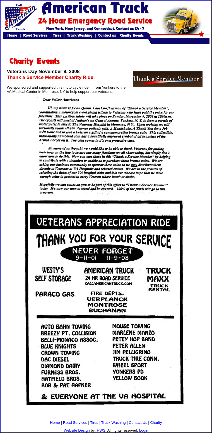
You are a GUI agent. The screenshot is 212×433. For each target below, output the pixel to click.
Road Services (75, 422)
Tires (94, 422)
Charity (156, 422)
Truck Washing (113, 422)
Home (55, 422)
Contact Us (138, 422)
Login (143, 430)
